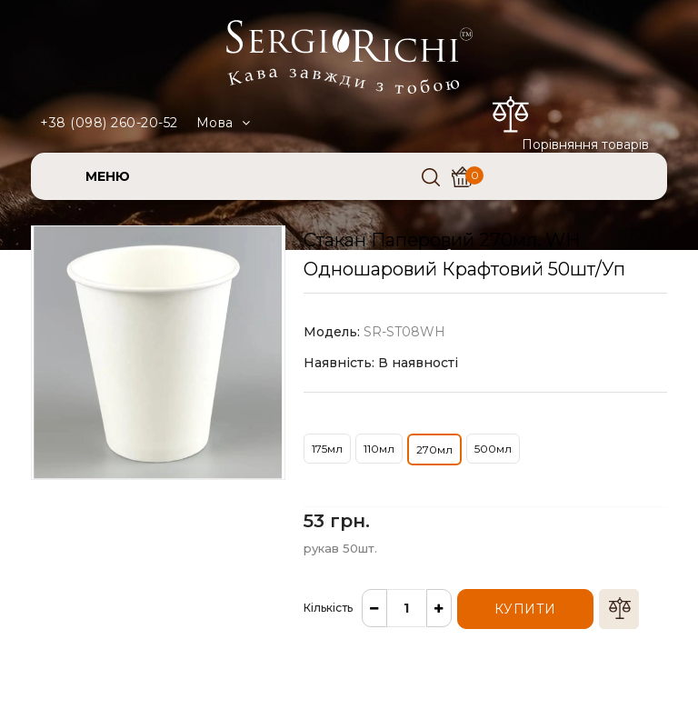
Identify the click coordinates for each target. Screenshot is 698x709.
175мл (327, 448)
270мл (434, 449)
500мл (493, 448)
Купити (525, 609)
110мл (379, 448)
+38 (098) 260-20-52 (109, 122)
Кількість (328, 607)
